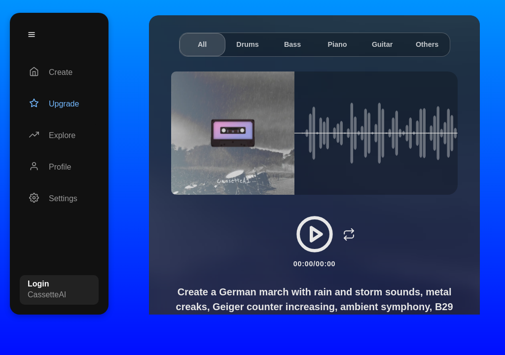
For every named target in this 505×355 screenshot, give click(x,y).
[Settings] (59, 198)
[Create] (59, 72)
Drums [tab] (247, 44)
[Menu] (31, 34)
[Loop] (349, 234)
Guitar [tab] (382, 44)
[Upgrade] (59, 104)
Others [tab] (427, 44)
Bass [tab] (292, 44)
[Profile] (59, 167)
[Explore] (59, 135)
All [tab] (202, 44)
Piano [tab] (337, 44)
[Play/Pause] (314, 234)
